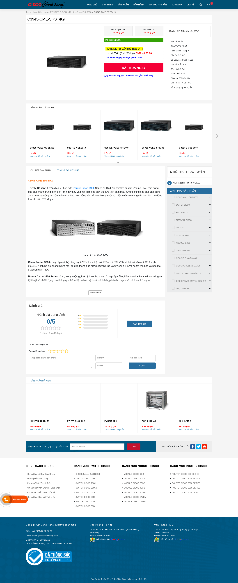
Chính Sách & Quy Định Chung (41, 474)
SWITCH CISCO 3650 (86, 492)
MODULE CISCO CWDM (135, 501)
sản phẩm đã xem (40, 380)
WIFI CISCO (181, 228)
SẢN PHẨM (123, 4)
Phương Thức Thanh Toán (39, 483)
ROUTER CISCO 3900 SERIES (186, 488)
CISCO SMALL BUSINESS (187, 197)
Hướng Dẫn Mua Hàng (37, 478)
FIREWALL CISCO (184, 220)
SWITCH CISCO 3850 (86, 497)
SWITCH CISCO (183, 205)
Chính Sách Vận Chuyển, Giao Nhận (43, 488)
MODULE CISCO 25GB (134, 483)
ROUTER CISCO (58, 12)
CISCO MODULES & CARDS (188, 266)
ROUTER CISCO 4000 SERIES (186, 492)
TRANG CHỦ (91, 4)
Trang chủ (31, 12)
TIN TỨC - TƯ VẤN (158, 4)
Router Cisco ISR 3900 (80, 12)
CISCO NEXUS (182, 235)
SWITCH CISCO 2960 (86, 478)
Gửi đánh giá (139, 323)
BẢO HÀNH (138, 4)
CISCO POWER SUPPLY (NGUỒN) (191, 281)
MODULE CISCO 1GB (134, 474)
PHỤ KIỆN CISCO (183, 289)
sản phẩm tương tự (42, 107)
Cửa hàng (43, 12)
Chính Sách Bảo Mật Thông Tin (41, 497)
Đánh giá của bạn (37, 351)
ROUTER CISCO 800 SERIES (185, 474)
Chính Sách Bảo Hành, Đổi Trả (41, 492)
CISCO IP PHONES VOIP (186, 258)
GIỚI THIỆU (107, 4)
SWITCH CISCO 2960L (86, 483)
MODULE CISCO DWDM (135, 497)
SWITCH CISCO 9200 (86, 501)
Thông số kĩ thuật (68, 170)
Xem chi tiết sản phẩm (40, 156)
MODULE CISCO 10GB (134, 478)
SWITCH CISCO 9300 (86, 506)
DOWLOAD (177, 4)
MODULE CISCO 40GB (134, 488)
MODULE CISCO (183, 243)
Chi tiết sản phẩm (40, 170)
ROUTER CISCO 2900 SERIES (186, 483)
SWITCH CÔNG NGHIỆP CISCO (189, 273)
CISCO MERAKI (183, 251)
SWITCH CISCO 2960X (86, 488)
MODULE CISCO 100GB (135, 492)
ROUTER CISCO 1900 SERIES (186, 478)
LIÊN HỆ (190, 4)
